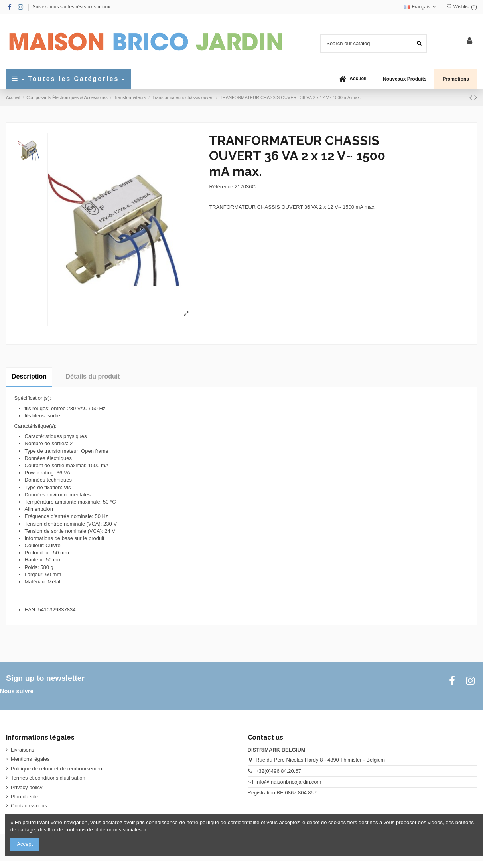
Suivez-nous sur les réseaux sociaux (71, 7)
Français (421, 7)
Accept (25, 844)
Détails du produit (93, 376)
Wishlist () (461, 7)
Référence (221, 187)
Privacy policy (26, 787)
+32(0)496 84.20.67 (278, 771)
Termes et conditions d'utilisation (48, 778)
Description (29, 376)
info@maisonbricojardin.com (288, 782)
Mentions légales (30, 759)
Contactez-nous (29, 806)
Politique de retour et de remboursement (57, 769)
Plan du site (24, 797)
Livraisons (22, 750)
